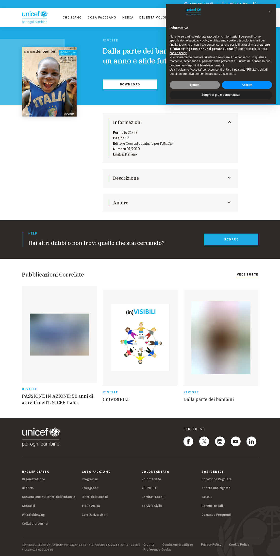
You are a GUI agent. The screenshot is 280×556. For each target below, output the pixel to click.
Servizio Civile (152, 506)
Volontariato (151, 479)
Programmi (90, 479)
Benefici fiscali (212, 506)
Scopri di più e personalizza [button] (220, 95)
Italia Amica (91, 506)
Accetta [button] (247, 85)
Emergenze (90, 488)
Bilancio (28, 488)
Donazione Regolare (216, 479)
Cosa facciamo (102, 17)
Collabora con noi (35, 523)
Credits (148, 544)
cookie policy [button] (178, 53)
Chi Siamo (72, 17)
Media (128, 17)
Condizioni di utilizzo (177, 544)
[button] (270, 12)
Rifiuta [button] (194, 85)
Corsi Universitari (94, 514)
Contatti (28, 506)
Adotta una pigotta (216, 488)
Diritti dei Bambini (95, 497)
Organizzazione (33, 479)
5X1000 (206, 497)
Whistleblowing (33, 514)
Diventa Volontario (159, 17)
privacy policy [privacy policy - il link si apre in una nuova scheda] (200, 40)
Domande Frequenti (216, 514)
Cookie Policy (239, 544)
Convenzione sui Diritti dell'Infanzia (48, 497)
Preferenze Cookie (157, 549)
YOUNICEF (149, 488)
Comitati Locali (153, 497)
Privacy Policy (211, 544)
